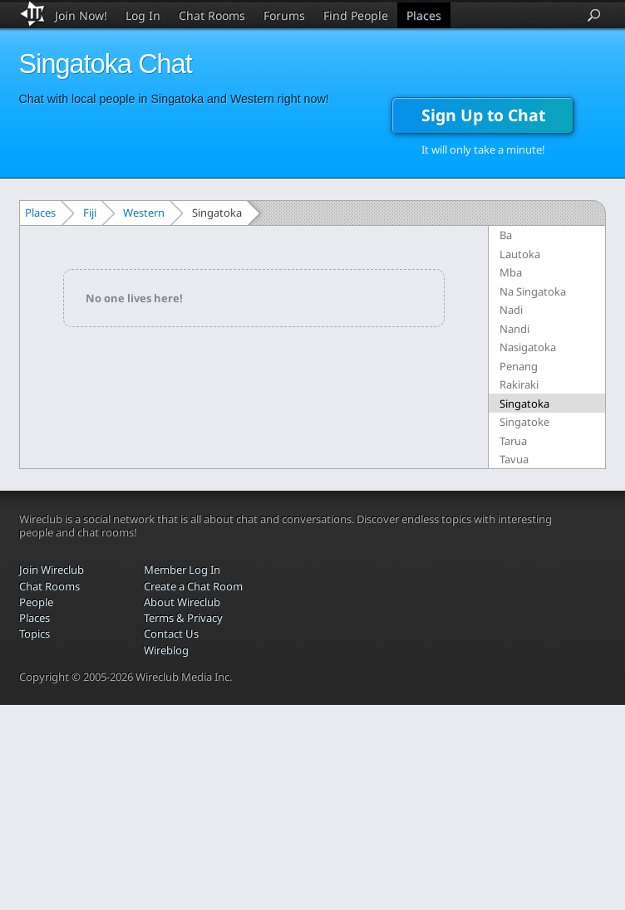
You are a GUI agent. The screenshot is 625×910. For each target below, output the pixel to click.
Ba (506, 235)
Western (144, 212)
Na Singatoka (533, 291)
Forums (284, 15)
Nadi (511, 309)
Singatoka (524, 403)
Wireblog (166, 650)
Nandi (514, 328)
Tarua (513, 440)
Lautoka (520, 254)
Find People (355, 15)
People (36, 602)
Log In (142, 15)
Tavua (514, 459)
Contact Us (171, 633)
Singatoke (524, 421)
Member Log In (182, 569)
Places (423, 15)
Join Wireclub (51, 569)
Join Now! (81, 15)
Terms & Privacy (183, 617)
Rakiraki (519, 384)
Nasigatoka (528, 347)
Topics (34, 633)
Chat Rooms (212, 15)
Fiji (89, 212)
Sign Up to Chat (483, 115)
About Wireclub (182, 602)
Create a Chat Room (193, 586)
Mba (511, 272)
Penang (519, 366)
